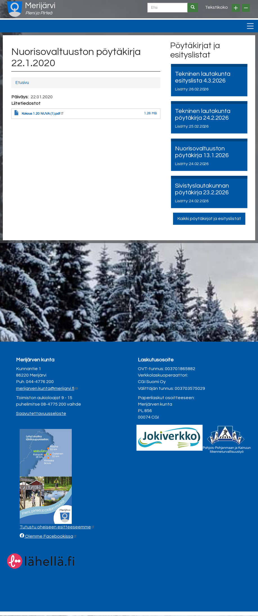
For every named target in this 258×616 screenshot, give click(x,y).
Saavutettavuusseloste (41, 413)
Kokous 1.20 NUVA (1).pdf (43, 113)
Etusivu (22, 83)
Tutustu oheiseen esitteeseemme (57, 527)
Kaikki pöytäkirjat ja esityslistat (209, 218)
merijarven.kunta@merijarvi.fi (47, 388)
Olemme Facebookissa (50, 536)
